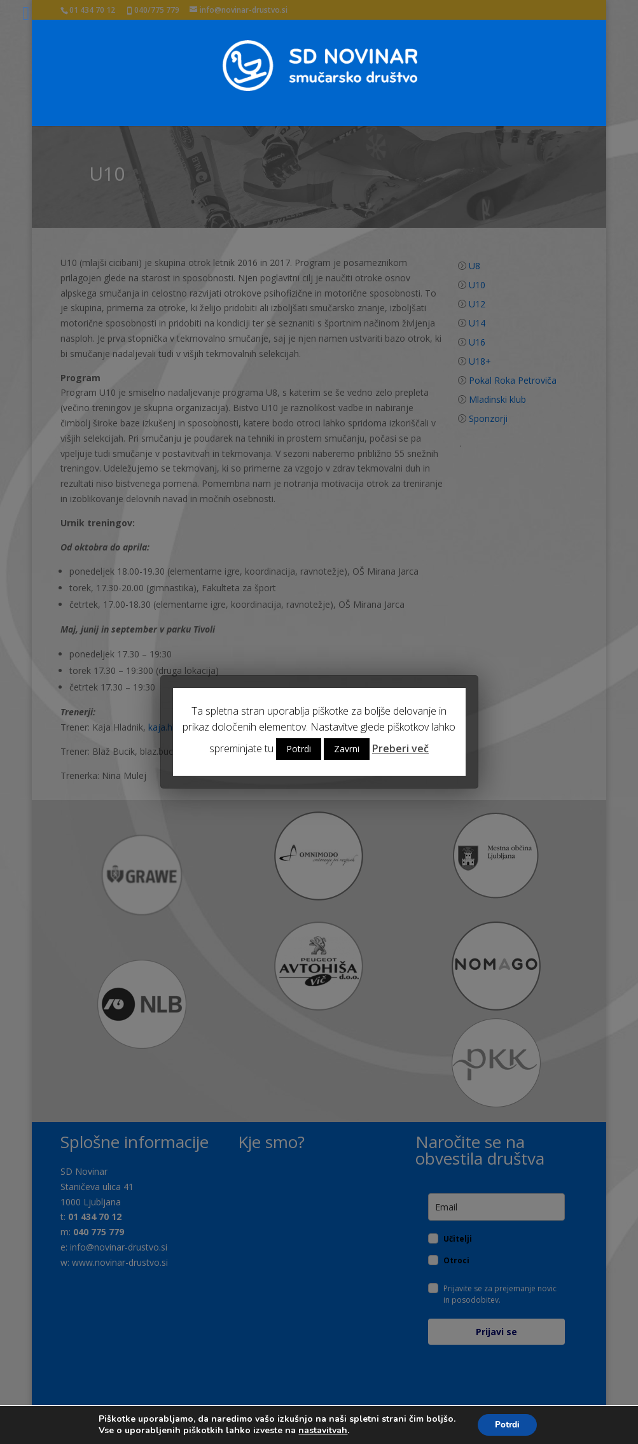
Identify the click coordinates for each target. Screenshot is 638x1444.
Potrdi (298, 749)
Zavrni (346, 749)
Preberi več (400, 748)
